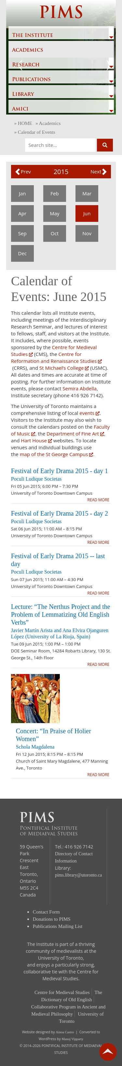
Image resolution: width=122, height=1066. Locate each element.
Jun (86, 213)
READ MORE (99, 500)
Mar (86, 193)
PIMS (61, 14)
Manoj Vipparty (72, 1039)
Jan (22, 193)
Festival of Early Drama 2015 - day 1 (59, 470)
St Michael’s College (64, 367)
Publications (31, 79)
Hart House (36, 440)
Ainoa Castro (65, 1032)
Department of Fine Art (74, 433)
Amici (20, 109)
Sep (22, 233)
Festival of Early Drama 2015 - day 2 (59, 513)
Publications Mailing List (58, 926)
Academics (27, 50)
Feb (54, 193)
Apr (22, 213)
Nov (86, 233)
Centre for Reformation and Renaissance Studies (56, 357)
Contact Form (46, 912)
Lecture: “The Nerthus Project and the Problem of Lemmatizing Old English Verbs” (60, 614)
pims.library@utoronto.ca (78, 875)
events (89, 413)
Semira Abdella (79, 388)
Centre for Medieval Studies (62, 992)
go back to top (108, 1052)
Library (23, 94)
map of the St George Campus (56, 454)
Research (26, 65)
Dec (22, 253)
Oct (55, 233)
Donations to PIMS (52, 919)
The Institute (32, 35)
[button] (22, 171)
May (54, 213)
